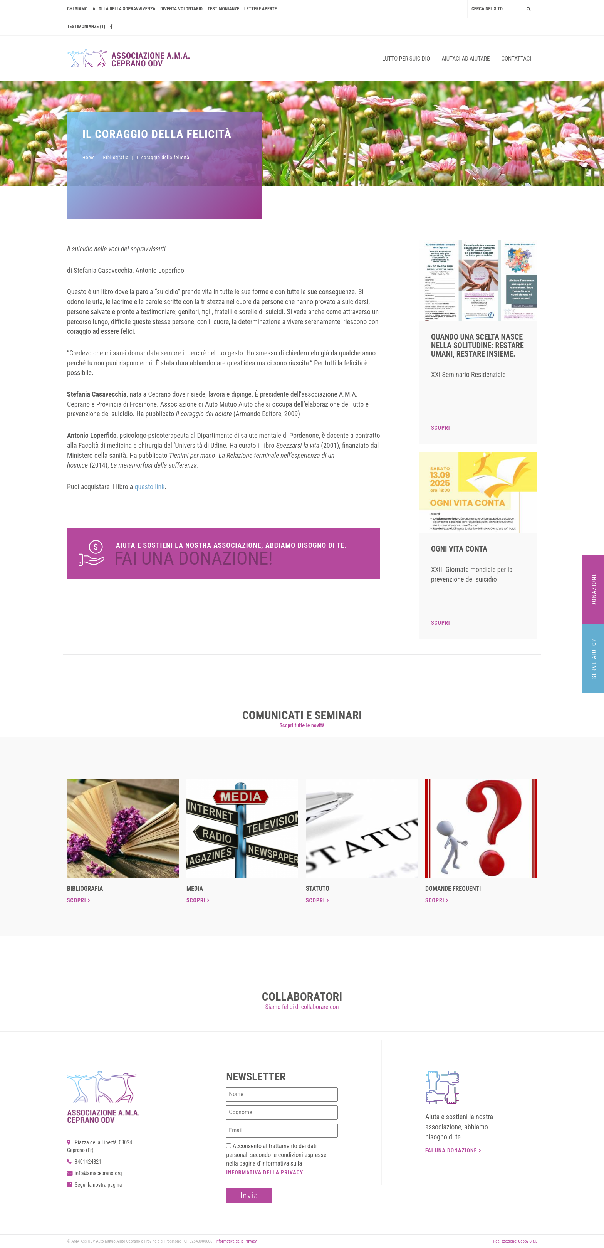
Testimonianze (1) (86, 26)
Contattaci (516, 58)
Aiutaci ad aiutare (465, 58)
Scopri (440, 428)
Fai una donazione (453, 1150)
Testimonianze (223, 9)
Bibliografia (116, 157)
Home (88, 157)
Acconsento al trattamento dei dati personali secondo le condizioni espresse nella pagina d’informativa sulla (276, 1159)
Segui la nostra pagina (94, 1185)
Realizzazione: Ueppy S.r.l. (515, 1241)
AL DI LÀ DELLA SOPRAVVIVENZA (123, 9)
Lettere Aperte (260, 9)
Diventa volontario (181, 9)
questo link (150, 487)
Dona (223, 553)
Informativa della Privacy (264, 1172)
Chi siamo (77, 9)
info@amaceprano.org (94, 1173)
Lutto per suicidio (406, 58)
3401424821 (84, 1162)
